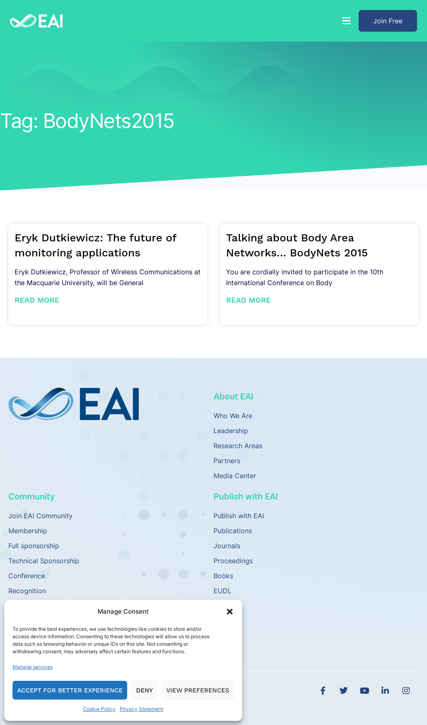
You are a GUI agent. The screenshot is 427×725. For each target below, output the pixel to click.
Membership (27, 531)
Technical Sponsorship (43, 561)
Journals (227, 546)
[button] (230, 611)
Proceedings (233, 561)
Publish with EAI (239, 516)
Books (223, 576)
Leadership (231, 430)
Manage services (33, 667)
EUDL (222, 591)
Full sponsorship (33, 546)
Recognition (27, 591)
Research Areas (238, 446)
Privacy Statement (141, 709)
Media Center (235, 476)
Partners (227, 461)
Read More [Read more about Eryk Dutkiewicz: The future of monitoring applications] (37, 300)
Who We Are (233, 415)
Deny (144, 690)
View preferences (197, 690)
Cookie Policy (99, 709)
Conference (26, 576)
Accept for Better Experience (70, 690)
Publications (233, 531)
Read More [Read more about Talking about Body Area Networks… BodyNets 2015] (248, 300)
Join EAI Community (40, 516)
